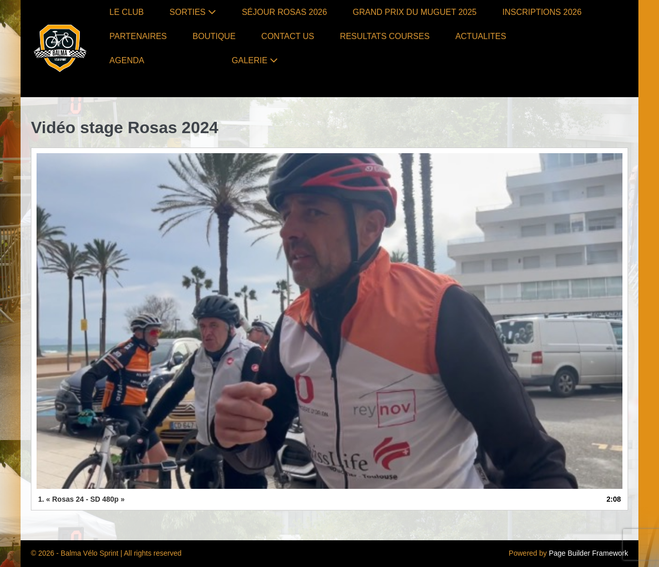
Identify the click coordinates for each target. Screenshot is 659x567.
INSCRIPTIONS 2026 (542, 12)
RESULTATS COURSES (384, 36)
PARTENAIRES (138, 36)
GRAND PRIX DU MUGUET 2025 (415, 12)
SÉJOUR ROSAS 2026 (284, 12)
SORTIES (192, 12)
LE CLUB (127, 12)
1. (81, 499)
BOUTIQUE (214, 36)
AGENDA (127, 60)
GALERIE (255, 60)
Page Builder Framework (588, 553)
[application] (329, 321)
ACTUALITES (480, 36)
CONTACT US (288, 36)
